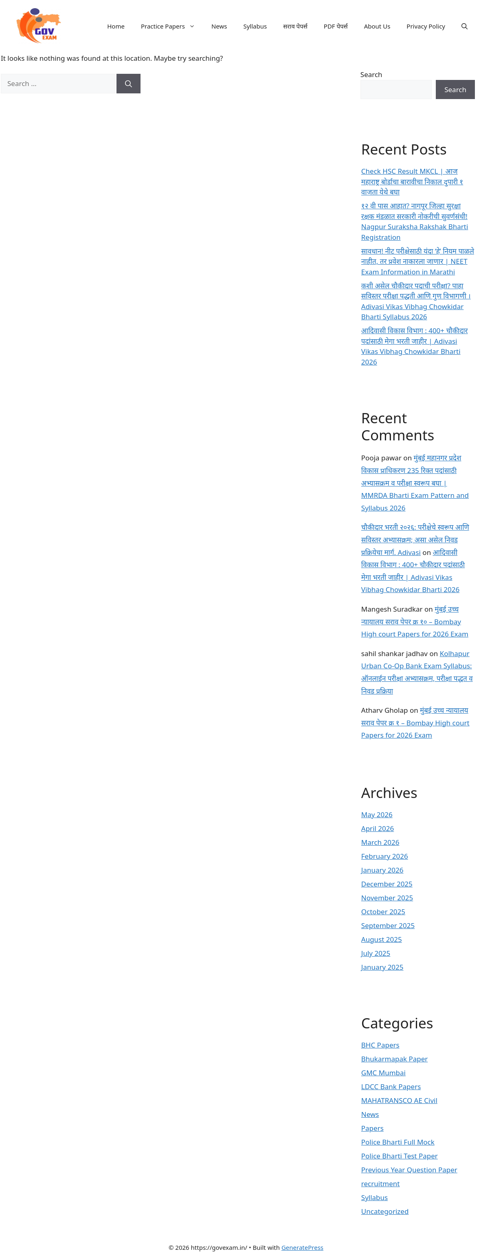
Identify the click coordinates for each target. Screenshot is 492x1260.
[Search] (128, 83)
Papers (372, 1128)
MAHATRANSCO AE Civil (399, 1100)
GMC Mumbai (383, 1072)
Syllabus (255, 26)
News (219, 26)
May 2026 (377, 814)
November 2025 (387, 897)
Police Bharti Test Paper (399, 1156)
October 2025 (383, 911)
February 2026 (384, 856)
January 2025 (382, 967)
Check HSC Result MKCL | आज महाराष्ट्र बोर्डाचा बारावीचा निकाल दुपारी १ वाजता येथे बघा (412, 181)
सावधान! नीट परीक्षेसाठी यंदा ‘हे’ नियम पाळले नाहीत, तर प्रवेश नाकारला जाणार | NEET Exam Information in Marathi (417, 261)
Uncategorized (385, 1211)
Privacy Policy (425, 26)
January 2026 (382, 870)
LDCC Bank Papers (391, 1086)
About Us (377, 26)
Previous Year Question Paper (409, 1169)
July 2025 (376, 953)
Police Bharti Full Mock (398, 1142)
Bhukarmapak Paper (394, 1058)
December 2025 (387, 884)
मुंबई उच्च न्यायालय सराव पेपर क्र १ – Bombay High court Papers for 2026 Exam (415, 722)
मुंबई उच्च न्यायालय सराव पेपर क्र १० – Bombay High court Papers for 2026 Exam (414, 621)
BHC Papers (380, 1045)
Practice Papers (172, 26)
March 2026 (380, 842)
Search (371, 74)
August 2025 (381, 939)
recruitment (380, 1183)
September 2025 (388, 925)
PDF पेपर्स (336, 26)
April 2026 (377, 828)
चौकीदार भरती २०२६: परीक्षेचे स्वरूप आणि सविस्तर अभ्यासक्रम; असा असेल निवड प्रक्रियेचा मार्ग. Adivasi (415, 539)
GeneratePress (302, 1247)
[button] (464, 26)
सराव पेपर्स (295, 26)
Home (116, 26)
